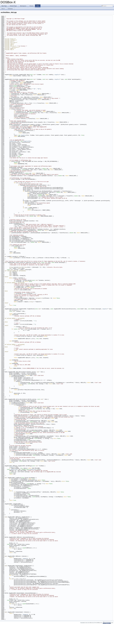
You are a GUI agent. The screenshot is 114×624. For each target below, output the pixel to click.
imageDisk (57, 74)
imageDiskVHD (12, 141)
